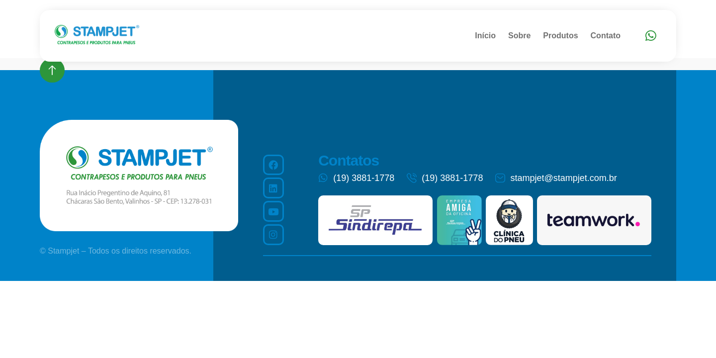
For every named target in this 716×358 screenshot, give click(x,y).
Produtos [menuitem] (560, 35)
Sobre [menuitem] (519, 35)
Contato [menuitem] (606, 35)
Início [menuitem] (485, 35)
